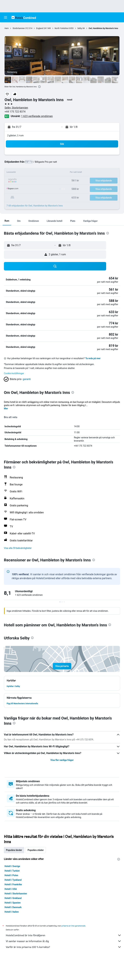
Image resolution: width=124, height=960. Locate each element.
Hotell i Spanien (13, 902)
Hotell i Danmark (13, 907)
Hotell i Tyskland (13, 880)
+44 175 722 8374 (15, 111)
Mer (6, 408)
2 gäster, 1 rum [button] (15, 135)
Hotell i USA (11, 889)
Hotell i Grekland (13, 898)
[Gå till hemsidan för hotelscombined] (23, 17)
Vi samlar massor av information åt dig (63, 941)
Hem (7, 28)
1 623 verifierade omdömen (37, 116)
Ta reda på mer (92, 358)
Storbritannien (18, 28)
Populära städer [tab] (36, 850)
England (39, 28)
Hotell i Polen (11, 875)
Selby (79, 28)
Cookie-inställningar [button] (14, 373)
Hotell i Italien (12, 912)
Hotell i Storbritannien (16, 893)
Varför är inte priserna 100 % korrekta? (63, 947)
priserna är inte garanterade (73, 926)
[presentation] (39, 86)
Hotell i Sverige (12, 866)
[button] (5, 17)
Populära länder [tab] (14, 850)
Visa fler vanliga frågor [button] (62, 760)
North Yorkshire (61, 28)
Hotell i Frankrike (13, 884)
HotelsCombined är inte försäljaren (63, 935)
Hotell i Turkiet (12, 870)
